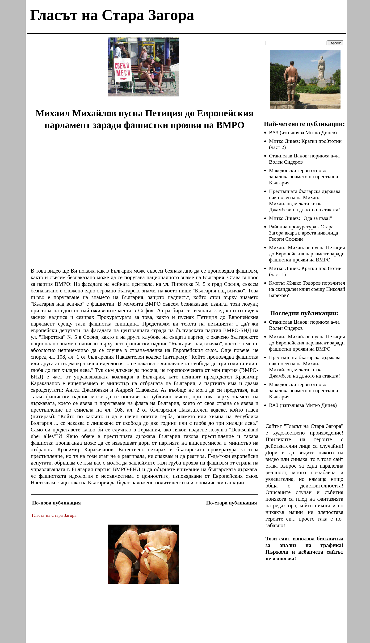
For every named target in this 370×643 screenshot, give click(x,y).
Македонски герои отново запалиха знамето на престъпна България (303, 176)
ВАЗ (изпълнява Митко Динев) (303, 132)
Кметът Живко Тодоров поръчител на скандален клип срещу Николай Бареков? (307, 289)
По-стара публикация (231, 503)
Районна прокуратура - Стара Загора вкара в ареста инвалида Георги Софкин (303, 233)
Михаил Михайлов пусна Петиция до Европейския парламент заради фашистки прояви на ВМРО (307, 253)
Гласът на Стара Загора (112, 14)
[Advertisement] (143, 70)
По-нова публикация (56, 503)
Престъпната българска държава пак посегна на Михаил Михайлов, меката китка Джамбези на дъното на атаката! (304, 200)
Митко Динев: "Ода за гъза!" (300, 218)
